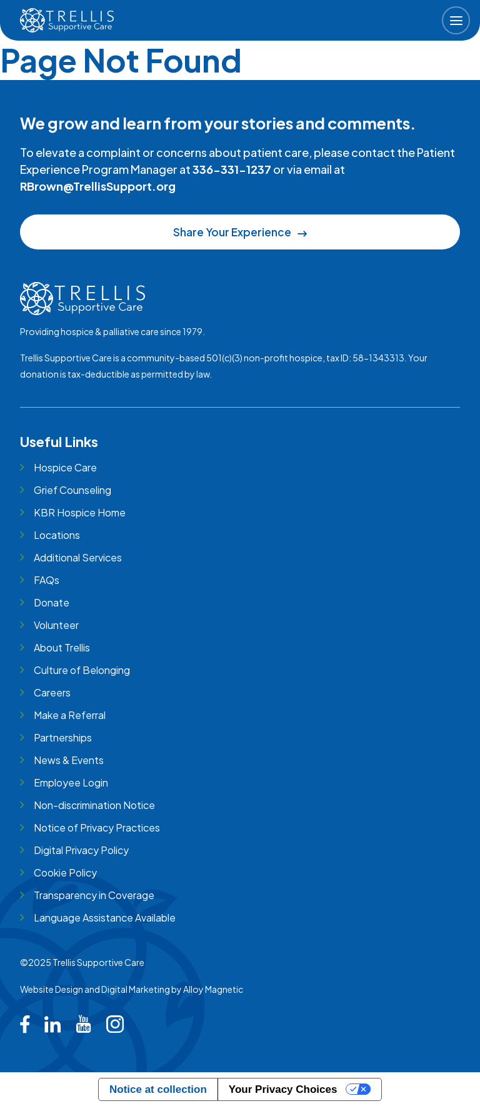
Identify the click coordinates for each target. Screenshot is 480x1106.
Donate (51, 602)
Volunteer (56, 624)
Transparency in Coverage (94, 895)
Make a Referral (70, 714)
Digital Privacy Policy (81, 850)
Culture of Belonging (82, 669)
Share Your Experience (240, 232)
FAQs (46, 579)
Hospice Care (65, 467)
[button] (456, 20)
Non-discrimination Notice (94, 805)
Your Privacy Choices (283, 1089)
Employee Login (71, 782)
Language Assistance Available (105, 917)
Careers (52, 692)
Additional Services (78, 557)
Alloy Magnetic (213, 989)
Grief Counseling (72, 489)
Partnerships (63, 737)
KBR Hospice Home (80, 512)
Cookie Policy (65, 872)
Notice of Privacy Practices (97, 827)
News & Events (69, 760)
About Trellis (62, 647)
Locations (57, 534)
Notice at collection (158, 1089)
